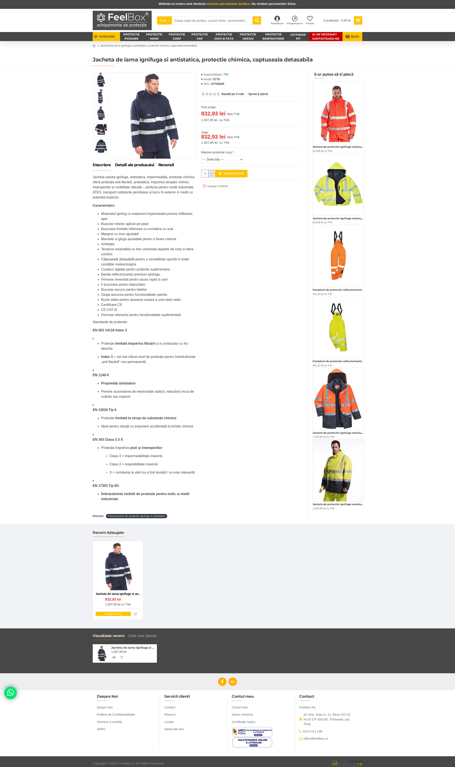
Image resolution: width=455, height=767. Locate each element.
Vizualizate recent (108, 633)
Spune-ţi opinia (258, 94)
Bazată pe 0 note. (233, 94)
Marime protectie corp (216, 152)
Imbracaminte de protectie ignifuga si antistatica (137, 511)
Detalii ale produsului (134, 165)
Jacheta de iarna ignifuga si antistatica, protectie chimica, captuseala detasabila (133, 645)
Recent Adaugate (108, 530)
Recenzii (166, 165)
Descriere (102, 165)
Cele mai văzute (142, 633)
